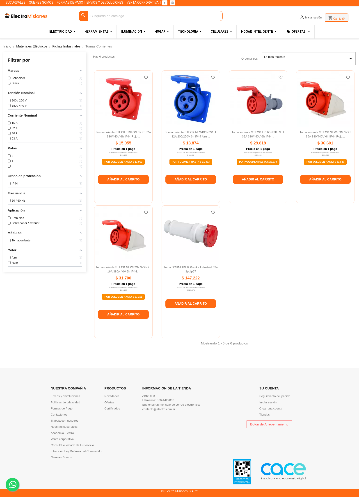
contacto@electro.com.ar (158, 409)
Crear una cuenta (270, 408)
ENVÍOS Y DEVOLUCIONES (105, 2)
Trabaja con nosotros (64, 420)
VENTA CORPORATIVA (143, 2)
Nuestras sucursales (64, 426)
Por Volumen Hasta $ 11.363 (191, 161)
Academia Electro (62, 433)
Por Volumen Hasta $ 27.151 (123, 296)
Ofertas (109, 402)
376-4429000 (165, 400)
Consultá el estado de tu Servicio (72, 445)
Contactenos (59, 414)
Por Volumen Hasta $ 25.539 (258, 161)
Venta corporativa (62, 439)
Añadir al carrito (123, 179)
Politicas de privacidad (65, 402)
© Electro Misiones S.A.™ (179, 491)
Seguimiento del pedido (274, 396)
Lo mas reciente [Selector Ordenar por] (308, 59)
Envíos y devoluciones (65, 396)
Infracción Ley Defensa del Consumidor (77, 451)
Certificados (112, 408)
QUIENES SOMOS (41, 2)
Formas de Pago (62, 408)
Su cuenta (269, 388)
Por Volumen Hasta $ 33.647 (325, 161)
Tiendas (264, 414)
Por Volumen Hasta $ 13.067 (123, 161)
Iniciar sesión (268, 402)
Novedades (111, 396)
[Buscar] (150, 16)
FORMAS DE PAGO (70, 2)
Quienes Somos (61, 457)
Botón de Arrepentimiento (269, 424)
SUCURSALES (15, 2)
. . (12, 484)
